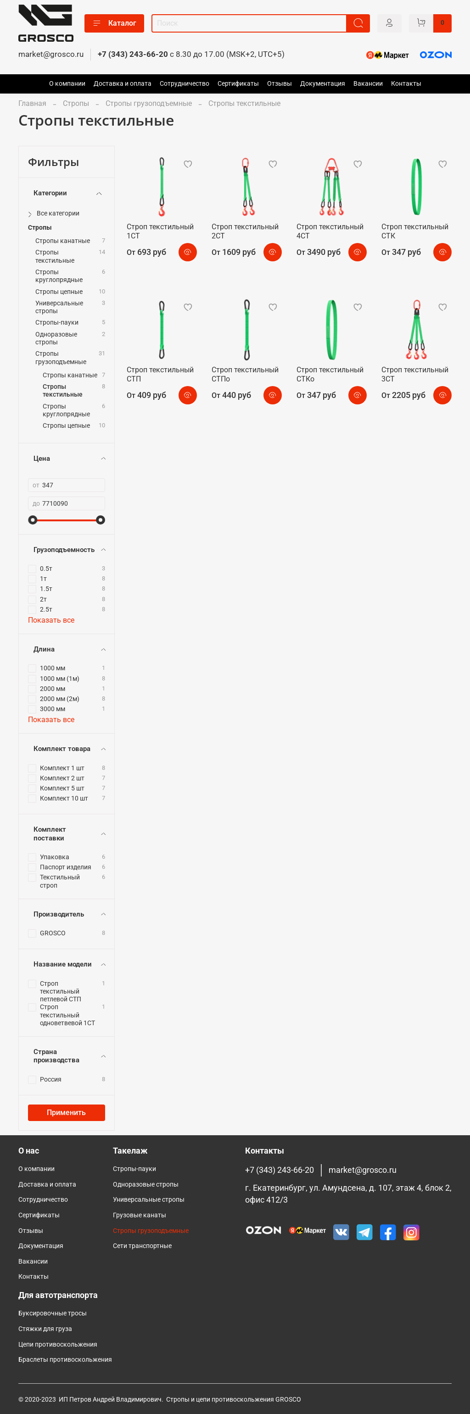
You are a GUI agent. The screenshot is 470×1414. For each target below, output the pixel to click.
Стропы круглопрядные (59, 276)
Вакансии (368, 84)
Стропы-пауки (56, 322)
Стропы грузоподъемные (149, 103)
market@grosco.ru (51, 54)
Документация (322, 84)
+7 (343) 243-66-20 (133, 54)
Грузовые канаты (139, 1215)
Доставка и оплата (122, 84)
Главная (32, 103)
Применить (66, 1112)
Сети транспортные (142, 1246)
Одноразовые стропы (56, 338)
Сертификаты (238, 84)
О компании (67, 84)
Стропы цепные (59, 292)
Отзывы (279, 84)
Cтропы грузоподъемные (151, 1231)
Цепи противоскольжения (57, 1344)
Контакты (406, 84)
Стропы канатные (62, 241)
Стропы (76, 103)
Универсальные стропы (59, 307)
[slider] (32, 520)
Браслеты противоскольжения (65, 1360)
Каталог (114, 23)
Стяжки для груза (45, 1329)
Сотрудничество (184, 84)
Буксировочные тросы (52, 1313)
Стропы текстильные (54, 256)
